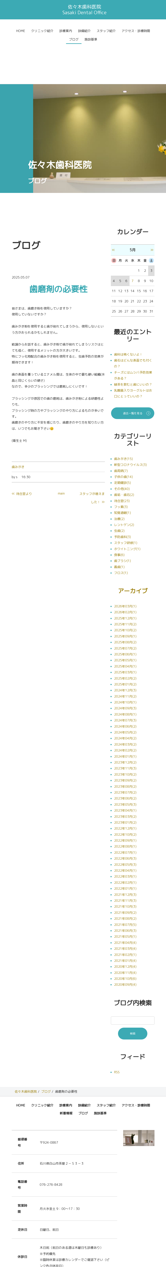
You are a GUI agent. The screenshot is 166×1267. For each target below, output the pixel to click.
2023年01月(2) (125, 783)
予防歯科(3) (122, 497)
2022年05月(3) (125, 825)
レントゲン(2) (124, 484)
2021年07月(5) (125, 885)
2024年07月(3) (125, 680)
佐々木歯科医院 (26, 1052)
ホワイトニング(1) (127, 509)
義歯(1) (119, 527)
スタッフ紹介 (106, 31)
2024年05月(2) (125, 692)
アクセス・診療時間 (136, 31)
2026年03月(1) (125, 566)
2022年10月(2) (125, 795)
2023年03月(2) (125, 776)
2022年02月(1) (125, 843)
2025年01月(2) (125, 644)
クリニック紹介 (42, 31)
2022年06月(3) (125, 819)
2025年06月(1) (125, 614)
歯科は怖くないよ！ (128, 314)
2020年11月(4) (125, 933)
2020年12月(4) (125, 927)
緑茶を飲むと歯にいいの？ (133, 344)
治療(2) (119, 479)
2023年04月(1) (125, 771)
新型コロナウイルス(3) (130, 424)
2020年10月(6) (125, 939)
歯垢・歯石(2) (124, 454)
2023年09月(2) (125, 740)
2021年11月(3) (125, 861)
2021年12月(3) (125, 855)
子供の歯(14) (123, 436)
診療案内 (65, 31)
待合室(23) (122, 461)
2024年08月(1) (125, 674)
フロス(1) (121, 533)
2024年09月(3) (125, 668)
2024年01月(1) (125, 717)
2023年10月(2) (125, 735)
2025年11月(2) (125, 584)
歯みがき (18, 427)
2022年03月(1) (125, 837)
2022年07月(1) (125, 813)
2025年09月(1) (125, 596)
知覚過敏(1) (122, 472)
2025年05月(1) (125, 620)
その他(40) (122, 449)
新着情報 (66, 1073)
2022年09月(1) (125, 801)
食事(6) (119, 515)
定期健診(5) (122, 442)
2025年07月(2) (125, 608)
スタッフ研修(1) (125, 502)
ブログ (74, 39)
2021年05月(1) (125, 897)
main (61, 453)
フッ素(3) (121, 467)
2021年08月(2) (125, 879)
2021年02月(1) (125, 915)
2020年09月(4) (125, 945)
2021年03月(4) (125, 909)
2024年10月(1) (125, 662)
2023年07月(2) (125, 753)
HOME (20, 31)
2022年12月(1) (125, 788)
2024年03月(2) (125, 704)
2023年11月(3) (125, 728)
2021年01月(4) (125, 921)
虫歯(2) (119, 490)
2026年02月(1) (125, 572)
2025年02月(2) (125, 638)
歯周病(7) (121, 431)
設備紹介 (84, 31)
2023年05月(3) (125, 765)
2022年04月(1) (125, 831)
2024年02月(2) (125, 710)
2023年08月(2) (125, 747)
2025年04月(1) (125, 626)
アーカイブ (133, 551)
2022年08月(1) (125, 806)
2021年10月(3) (125, 867)
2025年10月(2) (125, 590)
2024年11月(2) (125, 656)
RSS (117, 1032)
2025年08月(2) (125, 602)
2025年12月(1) (125, 578)
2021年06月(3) (125, 891)
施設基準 (90, 39)
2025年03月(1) (125, 632)
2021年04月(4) (125, 903)
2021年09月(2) (125, 873)
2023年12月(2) (125, 722)
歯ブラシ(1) (122, 520)
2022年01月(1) (125, 849)
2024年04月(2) (125, 698)
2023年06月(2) (125, 758)
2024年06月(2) (125, 686)
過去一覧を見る (132, 373)
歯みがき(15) (123, 418)
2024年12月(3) (125, 650)
